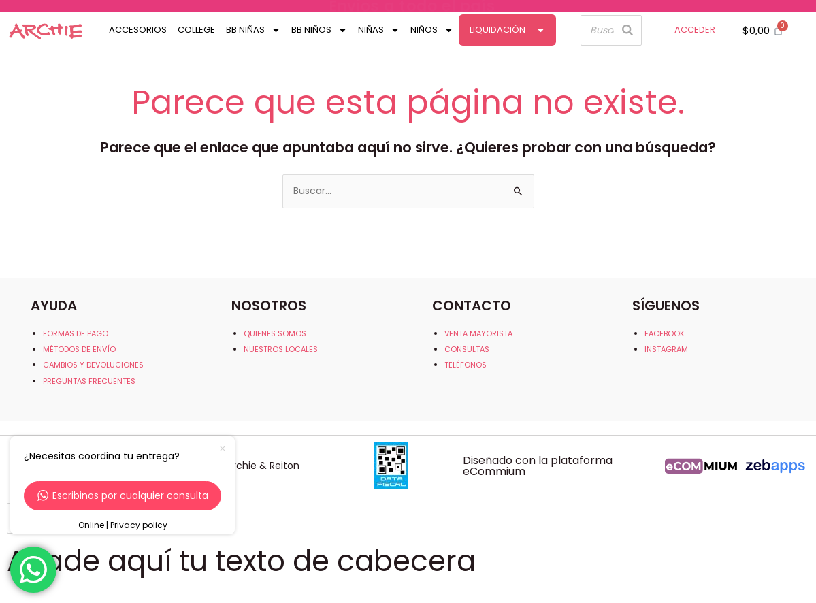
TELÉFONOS (465, 364)
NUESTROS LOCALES (281, 349)
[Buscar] (627, 30)
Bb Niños (319, 30)
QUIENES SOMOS (275, 333)
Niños (431, 30)
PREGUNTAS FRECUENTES (89, 381)
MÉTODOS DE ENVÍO (79, 349)
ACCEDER (694, 29)
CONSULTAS (466, 349)
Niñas (378, 30)
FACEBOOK (664, 333)
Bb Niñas (253, 30)
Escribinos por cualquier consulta (122, 495)
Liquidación (507, 30)
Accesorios (138, 29)
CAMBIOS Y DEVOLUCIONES (93, 364)
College (196, 29)
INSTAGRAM (666, 349)
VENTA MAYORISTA (478, 333)
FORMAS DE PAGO (75, 333)
